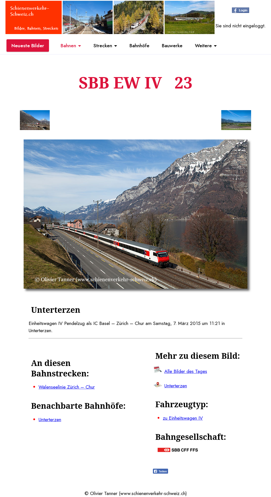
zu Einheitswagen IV (183, 417)
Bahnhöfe (139, 45)
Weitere (203, 45)
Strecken (102, 45)
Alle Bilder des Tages (185, 371)
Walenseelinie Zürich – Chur (67, 386)
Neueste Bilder (27, 45)
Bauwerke (172, 45)
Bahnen (68, 45)
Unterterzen (50, 419)
